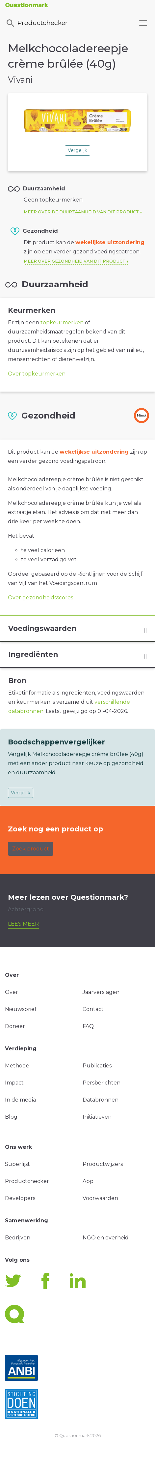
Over (11, 992)
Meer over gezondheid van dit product (74, 261)
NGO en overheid (106, 1238)
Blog (11, 1117)
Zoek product (30, 849)
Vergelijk (77, 150)
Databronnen (100, 1100)
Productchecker (36, 23)
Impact (14, 1083)
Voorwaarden (100, 1198)
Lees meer (23, 924)
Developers (20, 1198)
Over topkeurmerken (36, 374)
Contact (93, 1009)
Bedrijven (17, 1238)
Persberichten (101, 1083)
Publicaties (97, 1066)
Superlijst (17, 1164)
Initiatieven (97, 1117)
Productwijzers (103, 1164)
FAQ (88, 1026)
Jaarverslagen (101, 992)
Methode (17, 1066)
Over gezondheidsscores (40, 597)
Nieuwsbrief (21, 1009)
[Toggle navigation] (143, 23)
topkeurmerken (62, 322)
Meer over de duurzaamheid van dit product (81, 211)
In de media (20, 1100)
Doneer (15, 1026)
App (88, 1181)
